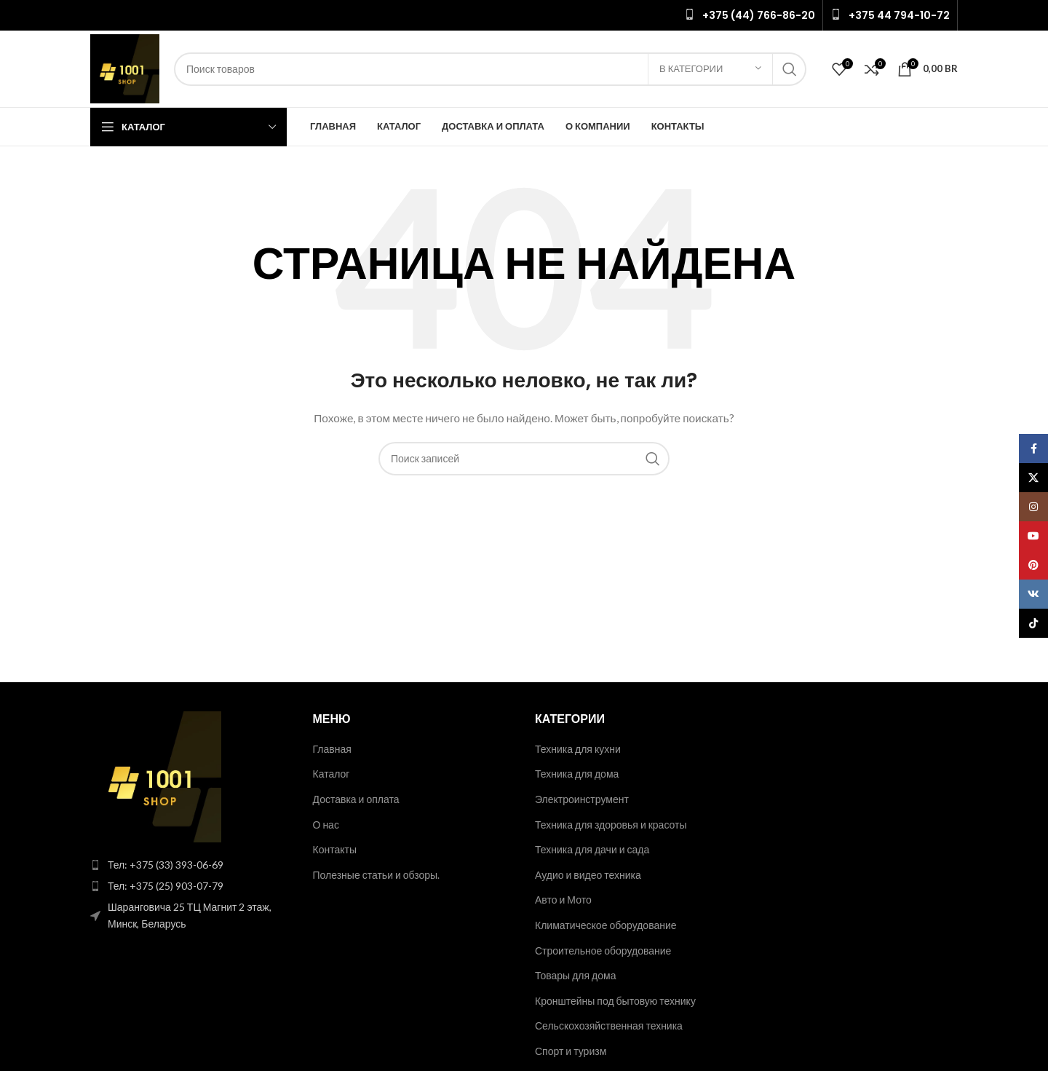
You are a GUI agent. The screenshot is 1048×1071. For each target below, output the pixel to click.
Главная (332, 749)
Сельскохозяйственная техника (609, 1025)
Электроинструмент (582, 799)
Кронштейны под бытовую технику (615, 1001)
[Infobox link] (749, 15)
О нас (326, 824)
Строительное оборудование (603, 950)
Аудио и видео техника (588, 875)
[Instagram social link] (1033, 506)
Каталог (331, 773)
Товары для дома (575, 975)
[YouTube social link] (1033, 535)
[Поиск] (490, 69)
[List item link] (190, 865)
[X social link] (1033, 477)
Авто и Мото (563, 899)
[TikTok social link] (1033, 623)
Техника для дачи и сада (592, 849)
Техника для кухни (578, 749)
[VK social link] (1033, 594)
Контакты (335, 849)
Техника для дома (577, 773)
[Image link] (155, 775)
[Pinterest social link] (1033, 565)
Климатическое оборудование (606, 925)
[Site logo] (124, 67)
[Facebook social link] (1033, 448)
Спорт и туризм (570, 1051)
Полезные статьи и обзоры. (376, 875)
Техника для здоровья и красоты (611, 824)
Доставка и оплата (356, 799)
